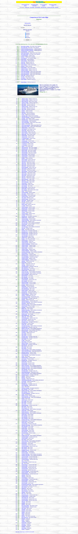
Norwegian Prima (25, 233)
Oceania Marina (25, 156)
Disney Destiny (24, 131)
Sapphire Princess (25, 283)
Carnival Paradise (25, 456)
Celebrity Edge (24, 221)
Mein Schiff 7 (24, 382)
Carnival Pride (24, 319)
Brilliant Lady (24, 308)
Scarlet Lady (24, 324)
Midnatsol (23, 518)
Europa (23, 114)
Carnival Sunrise (25, 485)
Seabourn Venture (24, 70)
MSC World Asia (25, 267)
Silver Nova (23, 63)
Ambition (23, 263)
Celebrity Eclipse (25, 249)
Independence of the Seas (27, 380)
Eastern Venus (24, 204)
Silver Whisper (24, 82)
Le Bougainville (24, 140)
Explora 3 (23, 66)
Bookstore (56, 7)
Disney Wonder (24, 187)
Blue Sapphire (24, 189)
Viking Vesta (24, 164)
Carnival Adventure (25, 317)
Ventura (23, 398)
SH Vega (22, 76)
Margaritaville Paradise (26, 296)
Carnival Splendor (25, 405)
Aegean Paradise (25, 472)
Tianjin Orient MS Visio (26, 397)
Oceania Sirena (24, 209)
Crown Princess (25, 421)
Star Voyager (24, 341)
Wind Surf (23, 228)
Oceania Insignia (25, 213)
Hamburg (23, 376)
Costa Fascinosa (25, 430)
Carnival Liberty (24, 423)
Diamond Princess (25, 282)
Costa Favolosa (24, 438)
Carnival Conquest (25, 446)
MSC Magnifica (24, 369)
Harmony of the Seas (26, 304)
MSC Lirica (24, 493)
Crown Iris (23, 510)
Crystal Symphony (24, 55)
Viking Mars (24, 170)
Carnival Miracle (25, 279)
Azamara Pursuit (25, 196)
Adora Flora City (25, 491)
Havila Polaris (24, 414)
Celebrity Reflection (25, 294)
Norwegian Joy (24, 216)
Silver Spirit (23, 75)
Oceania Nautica (25, 207)
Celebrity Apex (24, 217)
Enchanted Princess (25, 353)
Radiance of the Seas (26, 310)
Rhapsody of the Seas (26, 425)
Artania (23, 394)
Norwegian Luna (25, 232)
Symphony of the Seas (26, 251)
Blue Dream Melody (25, 505)
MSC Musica (24, 439)
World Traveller (24, 150)
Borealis (23, 238)
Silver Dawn (24, 103)
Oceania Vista (24, 136)
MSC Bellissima (25, 417)
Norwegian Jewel (25, 321)
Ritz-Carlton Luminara (25, 46)
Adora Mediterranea (25, 315)
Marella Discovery (25, 395)
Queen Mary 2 (24, 183)
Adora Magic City (25, 497)
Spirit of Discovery (25, 179)
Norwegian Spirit (25, 370)
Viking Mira (24, 162)
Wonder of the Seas (25, 273)
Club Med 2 (24, 225)
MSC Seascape (24, 389)
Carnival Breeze (25, 464)
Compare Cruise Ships (50, 7)
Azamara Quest (24, 208)
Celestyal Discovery (25, 506)
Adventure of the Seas (26, 302)
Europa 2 (23, 56)
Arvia (23, 460)
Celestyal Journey (25, 254)
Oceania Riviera (25, 155)
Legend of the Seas (25, 220)
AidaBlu (23, 514)
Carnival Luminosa (25, 257)
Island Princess (24, 210)
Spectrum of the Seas (26, 366)
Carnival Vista (24, 469)
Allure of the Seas (25, 329)
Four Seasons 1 (24, 58)
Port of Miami (32, 7)
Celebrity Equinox (25, 245)
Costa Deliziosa (24, 253)
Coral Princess (24, 224)
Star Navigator (24, 185)
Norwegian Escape (25, 374)
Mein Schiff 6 (24, 339)
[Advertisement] (39, 12)
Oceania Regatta (25, 192)
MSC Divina (24, 347)
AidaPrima (24, 476)
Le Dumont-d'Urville (25, 142)
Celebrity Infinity (25, 270)
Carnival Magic (24, 467)
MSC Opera (24, 508)
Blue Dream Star (25, 517)
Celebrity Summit (25, 258)
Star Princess (24, 320)
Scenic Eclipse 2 (24, 64)
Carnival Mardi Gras (25, 473)
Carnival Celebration (25, 471)
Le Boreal (23, 214)
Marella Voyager (25, 290)
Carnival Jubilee (25, 465)
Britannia (23, 377)
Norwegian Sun (24, 292)
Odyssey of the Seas (25, 390)
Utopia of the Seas (25, 271)
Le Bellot (23, 139)
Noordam (23, 299)
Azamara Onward (25, 218)
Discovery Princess (25, 352)
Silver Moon (24, 105)
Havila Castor (24, 422)
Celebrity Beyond (25, 242)
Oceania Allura (24, 135)
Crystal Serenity (24, 51)
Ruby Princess (24, 431)
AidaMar (23, 512)
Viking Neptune (24, 171)
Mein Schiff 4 (24, 333)
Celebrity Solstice (25, 246)
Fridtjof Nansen (24, 451)
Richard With (24, 522)
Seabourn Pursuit (24, 68)
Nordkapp (23, 526)
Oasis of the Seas (25, 354)
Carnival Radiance (25, 479)
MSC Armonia (24, 489)
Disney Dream (24, 160)
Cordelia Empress (25, 496)
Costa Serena (24, 443)
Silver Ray (23, 62)
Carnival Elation (25, 481)
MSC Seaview (24, 447)
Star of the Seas (25, 222)
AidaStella (23, 509)
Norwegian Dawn (25, 337)
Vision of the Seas (25, 440)
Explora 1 (23, 111)
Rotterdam (24, 378)
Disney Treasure (25, 133)
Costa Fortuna (24, 399)
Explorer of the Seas (25, 373)
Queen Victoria (24, 247)
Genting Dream (24, 184)
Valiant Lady (24, 316)
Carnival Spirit (24, 291)
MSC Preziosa (24, 345)
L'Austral (23, 212)
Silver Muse (24, 107)
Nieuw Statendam (25, 385)
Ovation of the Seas (25, 409)
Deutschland (24, 286)
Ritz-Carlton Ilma (24, 47)
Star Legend (24, 197)
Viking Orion (24, 175)
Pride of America (25, 458)
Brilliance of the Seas (26, 328)
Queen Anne (24, 262)
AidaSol (23, 513)
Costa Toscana (24, 483)
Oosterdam (24, 332)
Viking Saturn (24, 168)
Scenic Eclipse (24, 67)
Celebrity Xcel (24, 237)
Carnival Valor (24, 442)
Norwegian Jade (25, 336)
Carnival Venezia (25, 500)
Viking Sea (24, 177)
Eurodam (23, 284)
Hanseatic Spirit (25, 115)
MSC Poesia (24, 406)
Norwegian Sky (24, 360)
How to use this (28, 23)
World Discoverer (25, 148)
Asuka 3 (23, 123)
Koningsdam (24, 381)
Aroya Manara (24, 195)
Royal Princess (24, 364)
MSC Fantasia (24, 281)
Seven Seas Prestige (25, 52)
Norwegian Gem (25, 327)
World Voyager (24, 151)
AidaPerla (23, 475)
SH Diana (23, 118)
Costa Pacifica (24, 427)
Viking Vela (24, 166)
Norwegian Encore (25, 266)
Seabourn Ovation (25, 102)
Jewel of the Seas (25, 312)
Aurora (23, 356)
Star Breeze (24, 200)
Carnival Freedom (25, 436)
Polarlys (23, 529)
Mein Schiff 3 (24, 335)
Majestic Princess (25, 343)
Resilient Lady (24, 314)
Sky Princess (24, 358)
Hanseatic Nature (25, 119)
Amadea (23, 158)
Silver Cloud (24, 109)
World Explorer (24, 154)
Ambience (23, 295)
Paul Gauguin (24, 129)
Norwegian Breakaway (26, 393)
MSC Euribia (24, 401)
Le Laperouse (24, 143)
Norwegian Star (24, 344)
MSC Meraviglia (25, 426)
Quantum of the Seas (26, 419)
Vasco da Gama (25, 236)
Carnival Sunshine (25, 495)
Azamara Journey (25, 199)
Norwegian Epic (25, 384)
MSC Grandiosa (25, 418)
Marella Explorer (25, 311)
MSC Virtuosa (24, 407)
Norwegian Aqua (25, 234)
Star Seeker (24, 193)
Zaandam (23, 261)
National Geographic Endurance (27, 50)
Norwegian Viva (25, 230)
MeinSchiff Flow (25, 275)
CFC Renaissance (25, 255)
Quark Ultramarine (25, 121)
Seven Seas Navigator (26, 125)
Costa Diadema (24, 477)
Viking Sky (24, 176)
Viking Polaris (23, 59)
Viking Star (24, 180)
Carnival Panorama (25, 459)
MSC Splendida (24, 277)
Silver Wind (24, 113)
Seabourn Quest (25, 98)
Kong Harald (24, 528)
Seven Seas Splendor (25, 72)
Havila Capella (24, 428)
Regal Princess (24, 362)
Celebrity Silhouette (25, 250)
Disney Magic (24, 188)
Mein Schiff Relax (25, 278)
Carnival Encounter (25, 300)
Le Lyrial (23, 203)
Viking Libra (24, 163)
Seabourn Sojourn (25, 99)
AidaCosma (24, 488)
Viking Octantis (24, 60)
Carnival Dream (24, 461)
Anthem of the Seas (25, 413)
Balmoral (23, 516)
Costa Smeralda (25, 480)
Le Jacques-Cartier (25, 138)
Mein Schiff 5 (24, 348)
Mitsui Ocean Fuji (25, 101)
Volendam (23, 265)
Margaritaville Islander (26, 372)
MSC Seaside (24, 448)
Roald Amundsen (25, 452)
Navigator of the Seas (26, 368)
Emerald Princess (25, 432)
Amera (23, 191)
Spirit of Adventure (25, 181)
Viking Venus (24, 172)
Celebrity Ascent (25, 240)
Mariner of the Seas (25, 365)
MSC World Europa (25, 288)
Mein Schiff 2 (24, 402)
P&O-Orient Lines (43, 7)
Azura (23, 386)
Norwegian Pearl (25, 331)
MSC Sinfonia (24, 487)
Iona (22, 463)
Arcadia (23, 340)
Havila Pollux (24, 410)
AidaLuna (23, 501)
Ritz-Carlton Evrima (25, 54)
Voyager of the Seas (25, 435)
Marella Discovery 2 (25, 411)
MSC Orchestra (24, 415)
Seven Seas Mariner (25, 122)
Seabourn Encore (25, 106)
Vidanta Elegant (25, 127)
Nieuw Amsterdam (25, 274)
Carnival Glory (24, 444)
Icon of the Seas (25, 226)
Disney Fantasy (24, 159)
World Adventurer (25, 147)
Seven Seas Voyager (26, 126)
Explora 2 (23, 110)
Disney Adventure (25, 167)
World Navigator (25, 152)
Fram (23, 434)
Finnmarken (24, 525)
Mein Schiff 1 (24, 403)
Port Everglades (37, 7)
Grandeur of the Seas (26, 455)
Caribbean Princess (25, 450)
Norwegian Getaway (25, 388)
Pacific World (24, 361)
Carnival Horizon (25, 468)
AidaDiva (23, 504)
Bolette (23, 229)
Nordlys (23, 520)
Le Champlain (24, 144)
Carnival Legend (25, 287)
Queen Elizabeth (25, 241)
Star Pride (23, 201)
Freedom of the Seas (26, 454)
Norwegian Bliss (25, 298)
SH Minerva (23, 78)
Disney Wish (24, 130)
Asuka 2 (23, 146)
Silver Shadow (24, 79)
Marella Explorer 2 (25, 357)
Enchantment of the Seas (26, 484)
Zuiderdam (24, 307)
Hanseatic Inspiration (26, 117)
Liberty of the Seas (25, 349)
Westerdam (24, 303)
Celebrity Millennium (25, 259)
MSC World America (25, 269)
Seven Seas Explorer (25, 74)
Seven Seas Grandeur (25, 71)
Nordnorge (24, 524)
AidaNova (23, 492)
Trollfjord (23, 521)
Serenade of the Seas (26, 325)
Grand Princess (24, 306)
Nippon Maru (24, 134)
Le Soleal (23, 205)
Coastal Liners (27, 7)
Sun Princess (24, 323)
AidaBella (23, 502)
